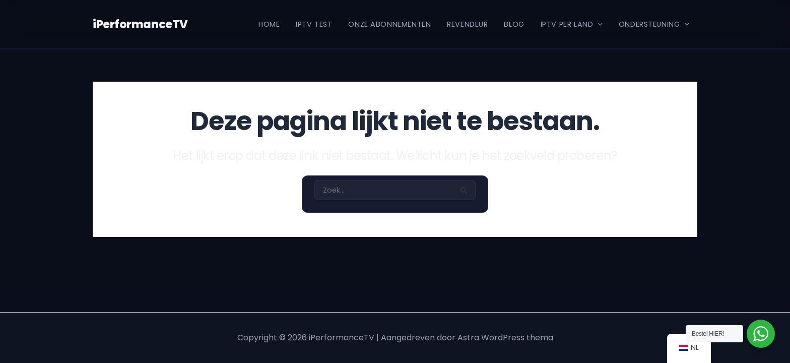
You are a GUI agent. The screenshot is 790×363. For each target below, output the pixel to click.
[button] (598, 24)
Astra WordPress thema (505, 337)
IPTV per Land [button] (572, 24)
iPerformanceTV (139, 24)
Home (269, 24)
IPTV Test (314, 24)
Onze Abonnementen (389, 24)
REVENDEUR (467, 24)
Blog (514, 24)
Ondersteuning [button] (654, 24)
